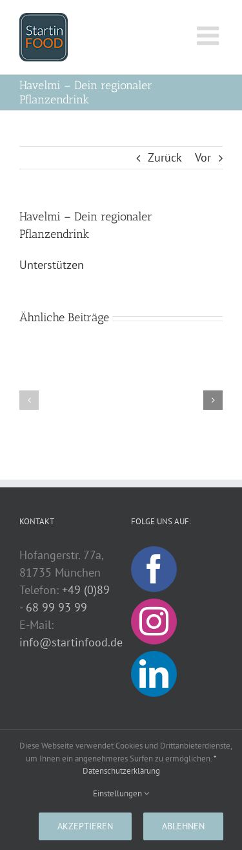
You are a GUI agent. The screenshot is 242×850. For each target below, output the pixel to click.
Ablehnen (183, 826)
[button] (29, 400)
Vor (203, 157)
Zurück (165, 157)
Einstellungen (121, 793)
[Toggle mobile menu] (210, 35)
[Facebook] (154, 569)
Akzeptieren (85, 826)
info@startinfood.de (71, 642)
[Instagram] (154, 621)
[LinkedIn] (154, 674)
